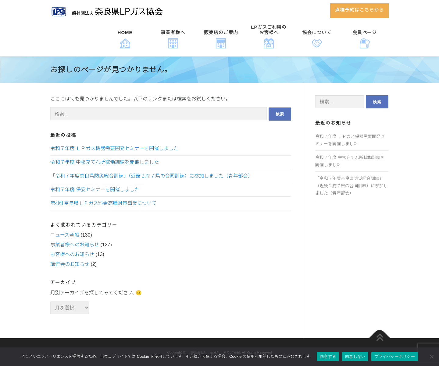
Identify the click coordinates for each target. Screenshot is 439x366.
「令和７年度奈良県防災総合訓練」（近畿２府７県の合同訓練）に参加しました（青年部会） (151, 175)
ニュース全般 (64, 235)
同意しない (355, 356)
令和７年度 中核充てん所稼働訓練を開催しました (104, 162)
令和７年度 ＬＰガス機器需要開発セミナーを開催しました (114, 148)
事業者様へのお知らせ (74, 244)
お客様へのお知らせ (72, 254)
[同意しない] (431, 357)
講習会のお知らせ (69, 264)
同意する (328, 356)
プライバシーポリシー (394, 356)
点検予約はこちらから (359, 9)
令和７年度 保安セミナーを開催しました (94, 189)
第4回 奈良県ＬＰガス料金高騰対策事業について (103, 203)
